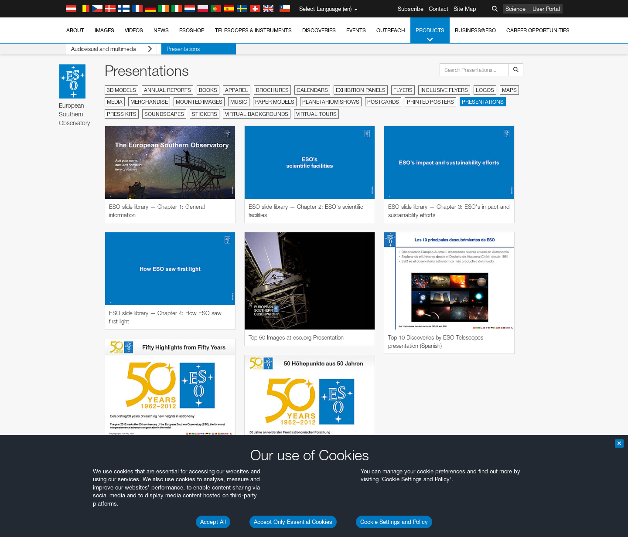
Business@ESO (475, 30)
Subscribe (410, 8)
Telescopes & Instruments (253, 30)
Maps (509, 90)
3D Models (121, 90)
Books (208, 90)
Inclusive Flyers (444, 90)
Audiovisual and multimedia (106, 49)
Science (515, 8)
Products (430, 35)
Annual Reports (167, 90)
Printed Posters (430, 102)
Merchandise (149, 102)
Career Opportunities (538, 30)
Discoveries (319, 30)
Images (104, 30)
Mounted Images (199, 102)
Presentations (174, 48)
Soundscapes (164, 114)
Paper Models (274, 102)
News (161, 30)
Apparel (236, 90)
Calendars (312, 90)
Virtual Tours (316, 114)
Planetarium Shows (330, 102)
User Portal (546, 8)
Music (238, 102)
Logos (485, 90)
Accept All (213, 521)
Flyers (403, 90)
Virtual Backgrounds (256, 114)
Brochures (272, 90)
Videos (134, 30)
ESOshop (192, 30)
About (75, 30)
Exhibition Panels (361, 90)
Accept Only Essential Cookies (293, 521)
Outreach (390, 30)
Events (356, 30)
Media (115, 102)
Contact (438, 8)
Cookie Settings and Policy (394, 521)
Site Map (465, 8)
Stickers (204, 114)
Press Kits (122, 114)
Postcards (383, 102)
